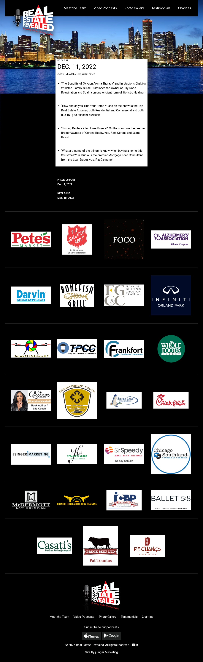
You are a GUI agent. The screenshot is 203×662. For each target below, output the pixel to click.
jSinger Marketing (106, 652)
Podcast (62, 60)
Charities (184, 8)
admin (92, 74)
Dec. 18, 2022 (101, 195)
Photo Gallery (134, 8)
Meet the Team (75, 8)
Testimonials (161, 8)
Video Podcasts (105, 8)
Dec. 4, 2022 (101, 182)
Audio (60, 74)
